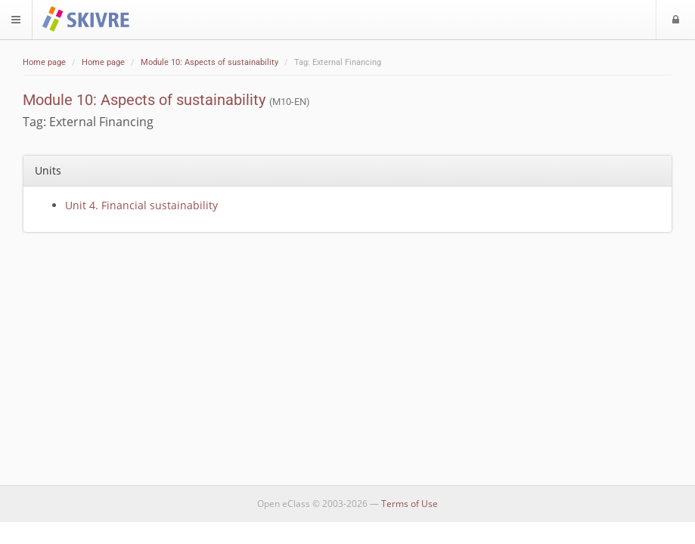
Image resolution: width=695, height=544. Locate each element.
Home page (44, 62)
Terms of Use (409, 503)
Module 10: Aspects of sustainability (209, 62)
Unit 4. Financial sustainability (141, 205)
